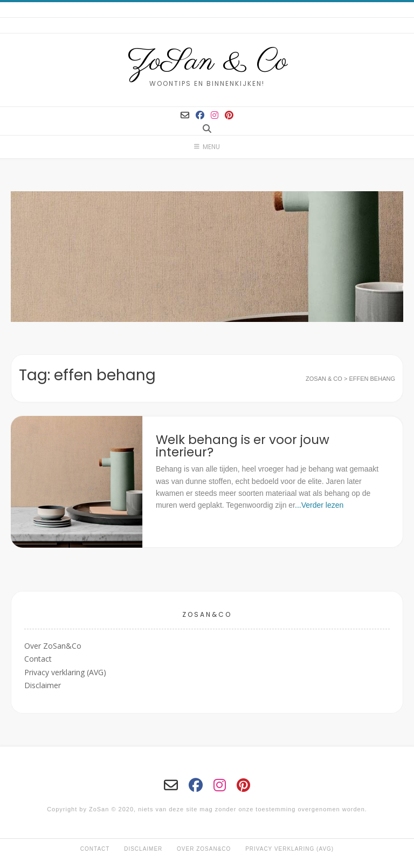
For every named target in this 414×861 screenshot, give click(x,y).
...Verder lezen (319, 505)
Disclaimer (42, 685)
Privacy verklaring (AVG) (65, 672)
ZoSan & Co (207, 62)
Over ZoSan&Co (52, 646)
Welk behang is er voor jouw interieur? (242, 446)
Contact (38, 659)
